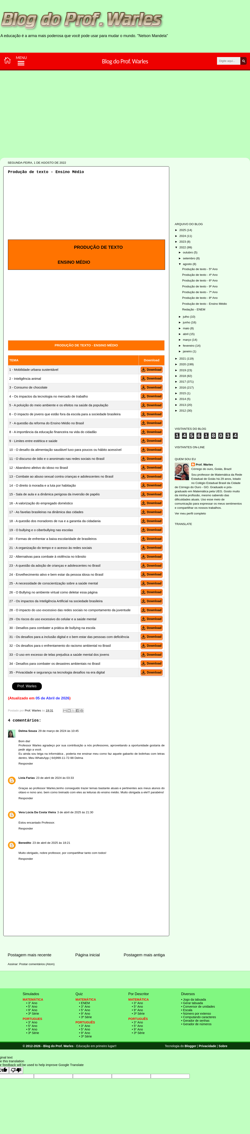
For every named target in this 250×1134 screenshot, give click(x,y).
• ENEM (84, 1003)
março (187, 339)
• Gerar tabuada (192, 1003)
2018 (183, 376)
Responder (25, 763)
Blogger (190, 1046)
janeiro (188, 351)
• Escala (186, 1010)
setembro (189, 258)
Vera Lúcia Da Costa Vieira (37, 812)
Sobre (223, 1046)
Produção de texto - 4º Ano (200, 274)
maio (186, 328)
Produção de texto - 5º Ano (200, 269)
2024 (183, 236)
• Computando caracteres (198, 1017)
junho (187, 322)
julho (186, 316)
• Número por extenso (196, 1013)
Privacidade (207, 1046)
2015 (183, 393)
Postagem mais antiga (144, 955)
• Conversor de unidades (198, 1006)
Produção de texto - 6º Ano (200, 280)
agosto (188, 264)
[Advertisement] (111, 129)
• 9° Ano (31, 1010)
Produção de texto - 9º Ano (200, 286)
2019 (183, 370)
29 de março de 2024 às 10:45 (58, 731)
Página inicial (87, 955)
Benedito (24, 842)
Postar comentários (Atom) (37, 964)
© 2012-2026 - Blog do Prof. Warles (48, 1046)
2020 (183, 364)
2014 (183, 399)
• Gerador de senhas (195, 1020)
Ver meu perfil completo (190, 513)
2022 (183, 247)
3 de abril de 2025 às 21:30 (75, 812)
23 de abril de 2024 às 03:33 (55, 777)
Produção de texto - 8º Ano (200, 297)
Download (152, 369)
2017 (183, 381)
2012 (183, 410)
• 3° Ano (31, 1003)
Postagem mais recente (29, 955)
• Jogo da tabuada (193, 999)
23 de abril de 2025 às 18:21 (51, 842)
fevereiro (189, 345)
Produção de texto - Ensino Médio (204, 303)
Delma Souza (27, 731)
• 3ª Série (32, 1013)
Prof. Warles (27, 686)
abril (186, 334)
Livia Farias (26, 777)
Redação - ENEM (193, 309)
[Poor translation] (16, 1070)
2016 (183, 387)
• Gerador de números (196, 1024)
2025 (183, 230)
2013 (183, 405)
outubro (188, 252)
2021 (183, 358)
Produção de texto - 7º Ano (200, 292)
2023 (183, 241)
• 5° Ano (31, 1006)
